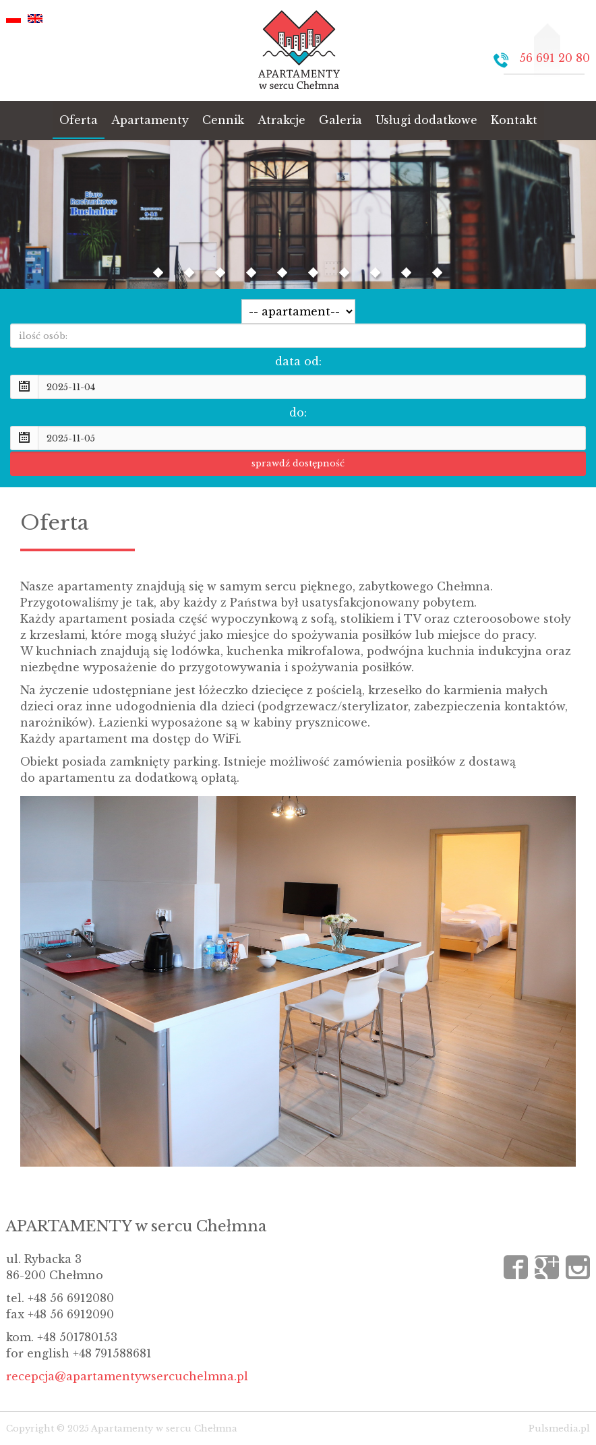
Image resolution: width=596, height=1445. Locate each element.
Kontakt (514, 120)
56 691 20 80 (554, 58)
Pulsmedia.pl (559, 1428)
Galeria (340, 120)
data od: (298, 361)
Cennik (223, 120)
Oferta (78, 120)
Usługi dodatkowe (426, 120)
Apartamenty (150, 120)
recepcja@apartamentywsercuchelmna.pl (127, 1376)
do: (298, 412)
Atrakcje (281, 120)
